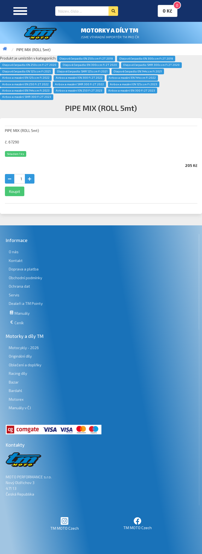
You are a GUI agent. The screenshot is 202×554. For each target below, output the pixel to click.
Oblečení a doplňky (25, 365)
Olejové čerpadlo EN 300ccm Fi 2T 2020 (90, 64)
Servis (14, 295)
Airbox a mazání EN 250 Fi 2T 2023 (79, 90)
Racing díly (18, 373)
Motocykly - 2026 (24, 347)
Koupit (14, 191)
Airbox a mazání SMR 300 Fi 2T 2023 (26, 96)
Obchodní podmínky (25, 277)
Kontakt (16, 260)
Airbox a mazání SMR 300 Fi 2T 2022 (79, 84)
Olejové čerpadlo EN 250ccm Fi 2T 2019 (86, 58)
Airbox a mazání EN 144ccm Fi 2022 (132, 77)
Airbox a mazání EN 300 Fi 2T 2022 (79, 77)
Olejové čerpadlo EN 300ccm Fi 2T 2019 (146, 58)
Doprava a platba (24, 269)
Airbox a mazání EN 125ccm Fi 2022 (25, 77)
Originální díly (20, 356)
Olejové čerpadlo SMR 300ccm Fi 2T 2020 (151, 64)
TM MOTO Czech (64, 524)
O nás (14, 251)
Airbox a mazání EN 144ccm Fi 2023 (25, 90)
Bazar (14, 382)
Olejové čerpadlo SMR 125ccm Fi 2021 (82, 71)
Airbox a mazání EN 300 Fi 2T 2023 (131, 90)
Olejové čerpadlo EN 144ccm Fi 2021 (137, 71)
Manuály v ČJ (20, 407)
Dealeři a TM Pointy (26, 303)
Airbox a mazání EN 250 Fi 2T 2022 (25, 84)
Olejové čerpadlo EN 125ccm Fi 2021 (26, 71)
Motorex (16, 399)
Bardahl (15, 390)
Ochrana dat (19, 286)
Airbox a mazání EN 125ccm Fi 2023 (133, 84)
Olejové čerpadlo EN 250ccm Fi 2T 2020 (29, 64)
